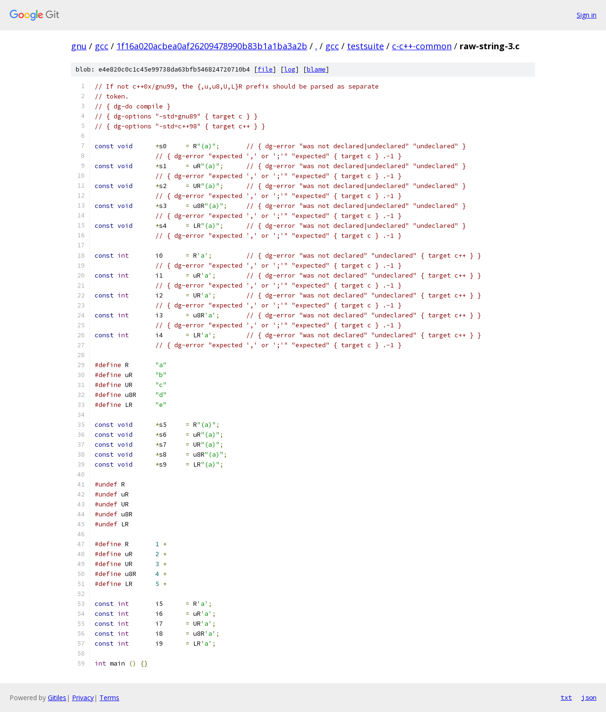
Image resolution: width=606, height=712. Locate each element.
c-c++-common (422, 46)
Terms (109, 697)
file (265, 69)
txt (566, 697)
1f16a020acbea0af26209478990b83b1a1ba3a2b (211, 46)
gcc (101, 46)
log (289, 69)
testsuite (365, 46)
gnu (79, 46)
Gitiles (57, 697)
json (589, 697)
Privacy (83, 697)
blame (316, 69)
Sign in (587, 14)
